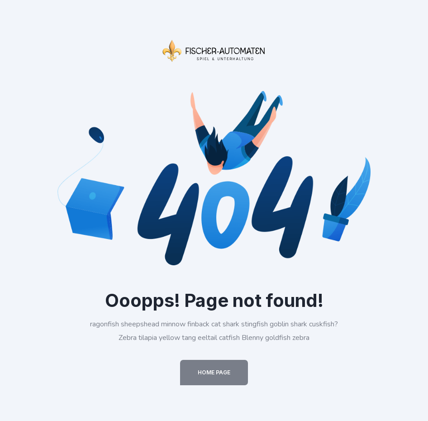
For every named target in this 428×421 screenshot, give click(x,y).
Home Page (214, 372)
